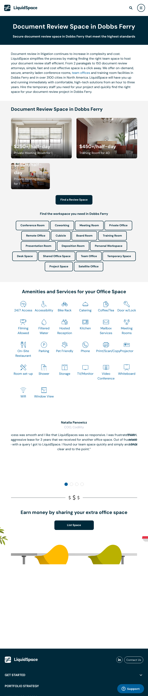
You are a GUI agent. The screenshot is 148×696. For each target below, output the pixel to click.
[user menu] (141, 8)
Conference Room (32, 225)
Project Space (58, 266)
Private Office (118, 225)
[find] (131, 8)
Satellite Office (89, 266)
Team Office (89, 256)
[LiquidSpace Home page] (20, 8)
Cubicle (61, 236)
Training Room (112, 236)
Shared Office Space (57, 256)
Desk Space (25, 256)
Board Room (84, 236)
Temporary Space (119, 256)
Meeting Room (89, 225)
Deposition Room (73, 246)
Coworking (62, 225)
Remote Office (35, 236)
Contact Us (133, 660)
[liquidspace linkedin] (119, 660)
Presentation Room (38, 246)
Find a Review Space (73, 200)
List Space (74, 525)
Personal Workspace (108, 246)
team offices (81, 73)
